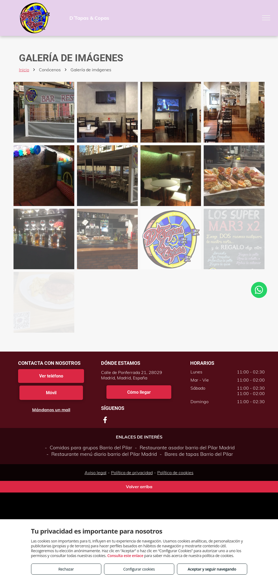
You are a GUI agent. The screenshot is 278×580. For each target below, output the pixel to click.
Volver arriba (139, 486)
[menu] (266, 18)
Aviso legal (95, 472)
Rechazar (66, 569)
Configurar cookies (139, 569)
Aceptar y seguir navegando (212, 569)
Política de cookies (175, 472)
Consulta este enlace (125, 555)
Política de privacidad (132, 472)
